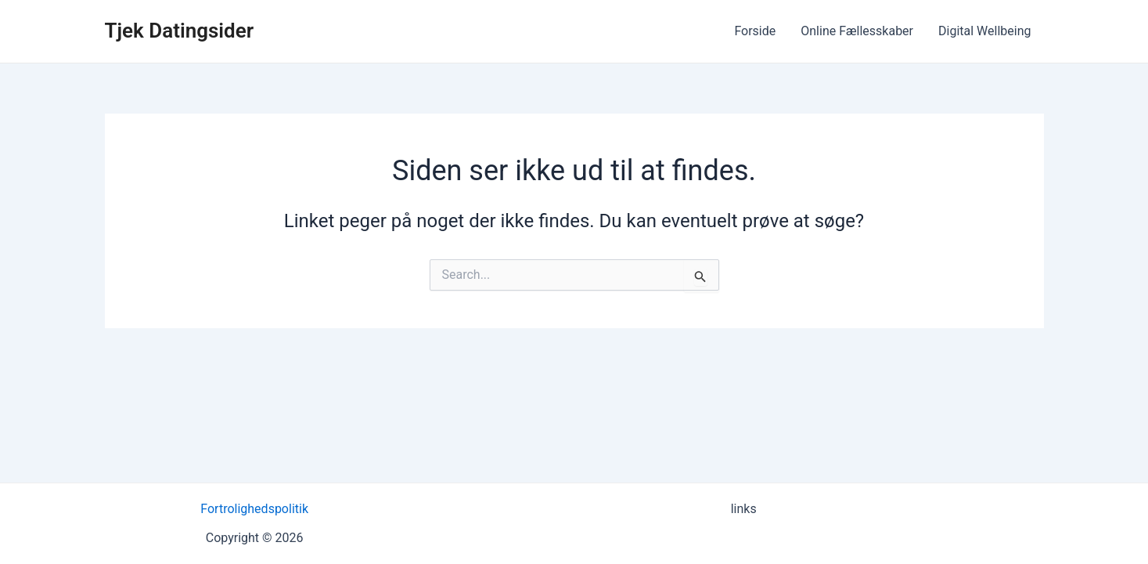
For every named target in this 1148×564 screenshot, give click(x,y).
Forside (755, 31)
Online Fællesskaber (857, 31)
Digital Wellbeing (984, 31)
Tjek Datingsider (179, 30)
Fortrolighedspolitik (254, 508)
